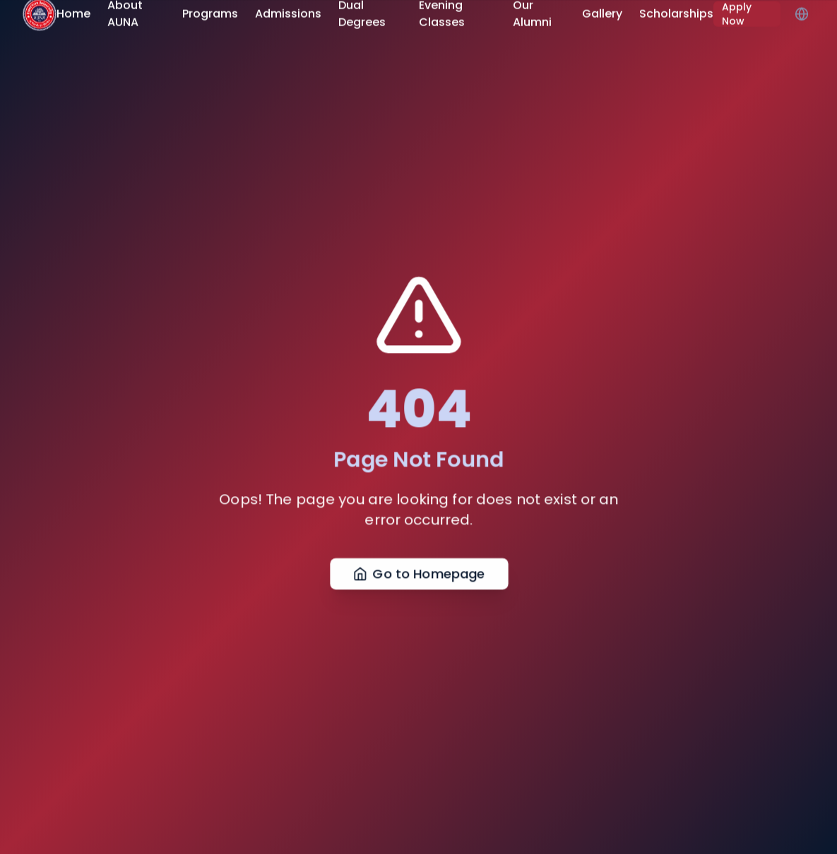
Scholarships (676, 12)
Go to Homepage (418, 579)
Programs (210, 12)
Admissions (288, 12)
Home (73, 12)
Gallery (602, 12)
